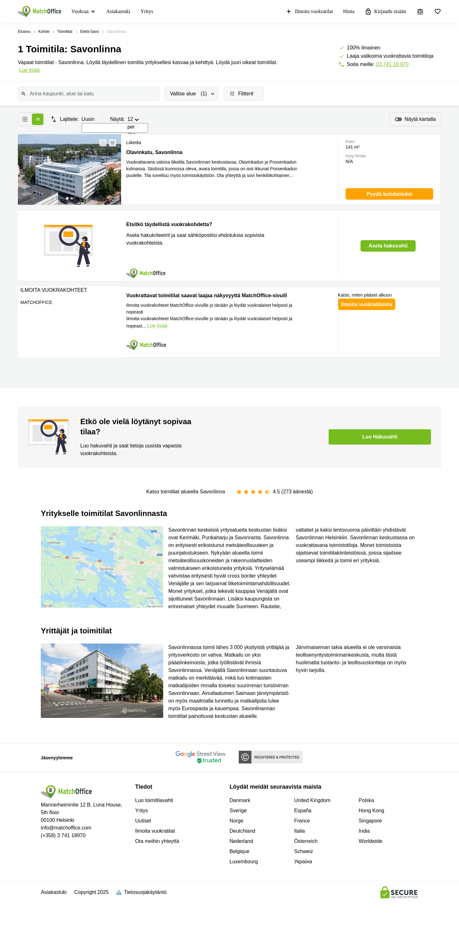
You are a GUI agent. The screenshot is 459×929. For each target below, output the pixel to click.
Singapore (370, 820)
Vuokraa (80, 11)
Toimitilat (64, 31)
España (302, 810)
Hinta (348, 11)
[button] (101, 142)
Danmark (239, 800)
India (364, 831)
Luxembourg (243, 861)
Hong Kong (371, 810)
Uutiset (143, 820)
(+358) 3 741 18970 (63, 835)
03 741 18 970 (392, 64)
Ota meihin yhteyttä (157, 841)
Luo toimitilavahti (154, 800)
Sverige (238, 810)
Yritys (147, 11)
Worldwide (370, 841)
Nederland (241, 841)
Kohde (43, 31)
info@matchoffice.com (66, 827)
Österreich (306, 841)
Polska (366, 800)
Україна (303, 861)
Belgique (239, 851)
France (302, 820)
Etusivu (24, 31)
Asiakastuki (118, 11)
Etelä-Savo (89, 31)
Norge (236, 820)
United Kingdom (312, 800)
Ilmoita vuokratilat (309, 11)
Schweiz (303, 851)
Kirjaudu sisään (385, 11)
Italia (299, 831)
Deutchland (242, 831)
